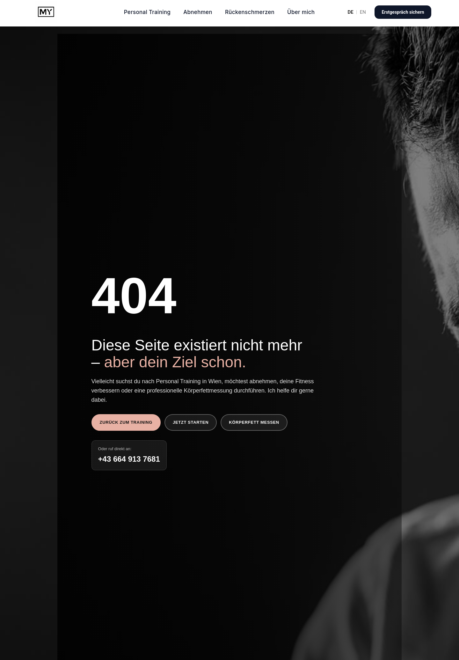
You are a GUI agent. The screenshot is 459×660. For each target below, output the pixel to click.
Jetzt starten (190, 422)
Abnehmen (197, 12)
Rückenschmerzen (249, 12)
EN (363, 12)
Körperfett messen (254, 422)
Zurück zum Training (126, 422)
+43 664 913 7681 (129, 459)
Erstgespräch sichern (403, 12)
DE (350, 12)
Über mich (301, 12)
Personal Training (147, 12)
